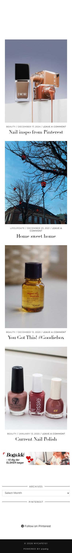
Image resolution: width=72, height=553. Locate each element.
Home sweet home (36, 236)
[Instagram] (4, 4)
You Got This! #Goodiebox (36, 338)
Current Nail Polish (36, 439)
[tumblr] (36, 4)
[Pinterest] (10, 4)
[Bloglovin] (30, 4)
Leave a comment (54, 126)
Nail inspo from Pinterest (36, 132)
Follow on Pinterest (36, 526)
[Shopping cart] (43, 4)
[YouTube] (17, 4)
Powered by (36, 549)
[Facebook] (23, 4)
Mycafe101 (36, 15)
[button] (67, 5)
